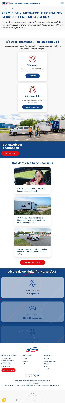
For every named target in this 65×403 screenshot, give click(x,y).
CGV (32, 393)
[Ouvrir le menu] (62, 3)
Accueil (3, 9)
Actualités (47, 369)
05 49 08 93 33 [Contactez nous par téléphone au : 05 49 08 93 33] (5, 366)
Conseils (25, 361)
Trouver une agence (50, 361)
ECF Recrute (47, 364)
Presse (46, 366)
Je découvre (10, 153)
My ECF (25, 359)
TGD (24, 364)
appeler (32, 76)
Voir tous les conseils (32, 262)
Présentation (48, 359)
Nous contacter (32, 107)
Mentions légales (32, 396)
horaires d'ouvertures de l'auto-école (32, 71)
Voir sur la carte (6, 364)
